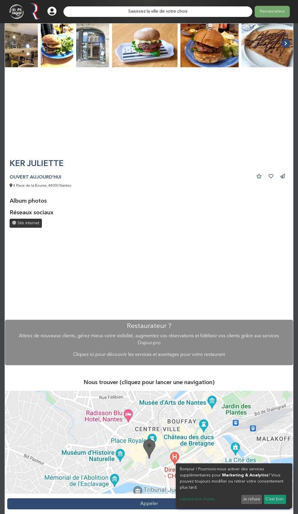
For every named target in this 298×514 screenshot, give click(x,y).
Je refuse (251, 499)
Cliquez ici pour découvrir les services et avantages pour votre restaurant (149, 354)
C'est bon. (274, 499)
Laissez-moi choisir (197, 499)
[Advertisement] (149, 115)
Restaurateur (272, 11)
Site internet (25, 223)
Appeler (149, 503)
